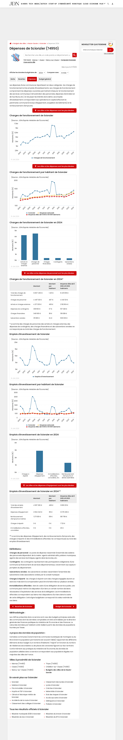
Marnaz (34, 60)
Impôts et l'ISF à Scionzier (22, 691)
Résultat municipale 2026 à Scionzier (26, 714)
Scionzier (43, 43)
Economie (94, 4)
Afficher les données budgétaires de (23, 72)
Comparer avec (53, 72)
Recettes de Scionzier (22, 606)
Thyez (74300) (52, 663)
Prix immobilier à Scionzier (22, 688)
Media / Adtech (40, 4)
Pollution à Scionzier (54, 704)
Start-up (53, 4)
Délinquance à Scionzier (55, 701)
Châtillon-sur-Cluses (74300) (58, 667)
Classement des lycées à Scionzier (59, 682)
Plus (102, 4)
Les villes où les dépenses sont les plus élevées (55, 110)
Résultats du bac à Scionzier (23, 717)
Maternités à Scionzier (55, 691)
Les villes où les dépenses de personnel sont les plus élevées (50, 273)
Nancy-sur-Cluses (52, 60)
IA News (24, 4)
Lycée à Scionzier (52, 685)
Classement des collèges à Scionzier (26, 703)
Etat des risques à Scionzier (56, 694)
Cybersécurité (64, 4)
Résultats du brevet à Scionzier (58, 714)
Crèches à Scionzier (54, 688)
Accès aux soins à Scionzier (56, 698)
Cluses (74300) (18, 667)
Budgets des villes (20, 43)
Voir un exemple (109, 53)
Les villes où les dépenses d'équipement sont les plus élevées (50, 485)
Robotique (77, 4)
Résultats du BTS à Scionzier (57, 717)
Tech (31, 4)
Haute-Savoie (33, 43)
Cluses (41, 60)
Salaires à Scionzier (19, 685)
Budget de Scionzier (65, 606)
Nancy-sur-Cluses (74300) (22, 670)
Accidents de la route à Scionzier (25, 700)
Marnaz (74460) (18, 663)
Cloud (85, 4)
